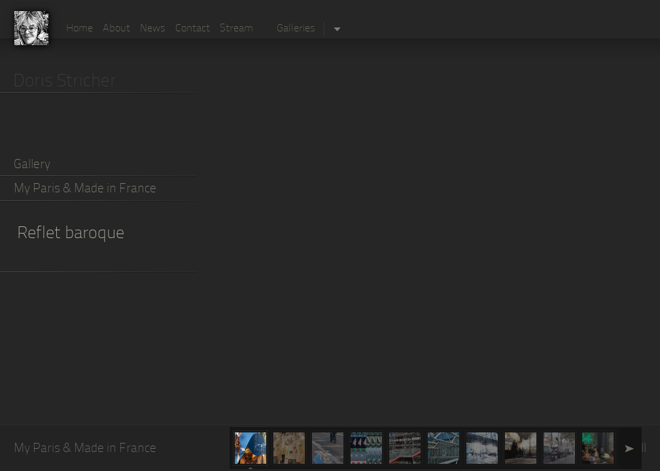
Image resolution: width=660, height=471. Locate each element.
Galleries (296, 29)
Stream (236, 29)
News (152, 29)
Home (79, 29)
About (116, 29)
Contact (192, 29)
